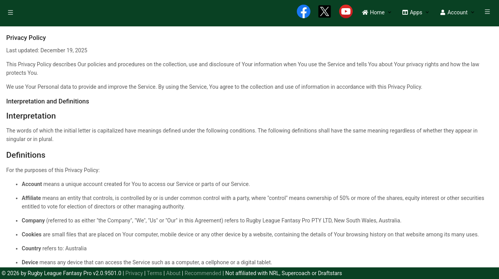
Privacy (134, 273)
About (173, 273)
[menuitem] (11, 13)
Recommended (203, 273)
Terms (154, 273)
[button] (373, 12)
